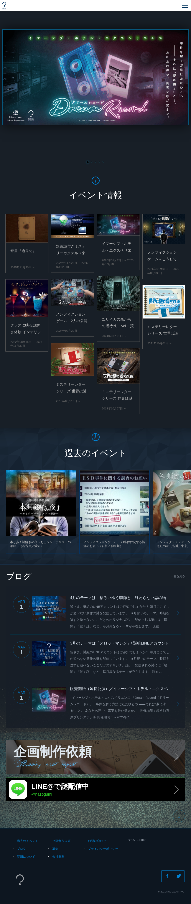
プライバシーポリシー (103, 848)
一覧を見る (178, 576)
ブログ (21, 848)
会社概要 (58, 856)
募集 (55, 848)
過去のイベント (27, 841)
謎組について (26, 856)
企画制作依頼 (61, 841)
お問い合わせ (97, 841)
